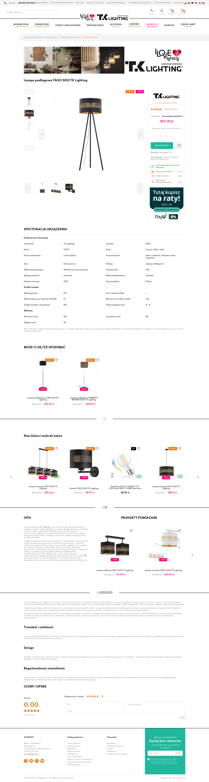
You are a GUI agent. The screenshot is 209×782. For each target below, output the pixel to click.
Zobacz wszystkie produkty (167, 103)
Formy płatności (73, 743)
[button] (29, 92)
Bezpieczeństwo (74, 751)
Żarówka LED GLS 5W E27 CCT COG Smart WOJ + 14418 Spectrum (125, 487)
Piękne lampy (188, 26)
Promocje (152, 26)
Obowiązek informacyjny (117, 754)
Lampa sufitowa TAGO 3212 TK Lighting (114, 570)
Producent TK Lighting (95, 2)
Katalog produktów (162, 2)
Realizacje (80, 2)
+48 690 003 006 (31, 751)
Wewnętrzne (21, 26)
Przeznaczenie (95, 26)
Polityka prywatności (115, 746)
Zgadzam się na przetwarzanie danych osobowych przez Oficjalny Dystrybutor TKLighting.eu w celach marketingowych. (164, 761)
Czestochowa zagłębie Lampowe (35, 2)
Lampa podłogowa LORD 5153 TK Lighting (43, 399)
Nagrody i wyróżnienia (116, 2)
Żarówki (134, 25)
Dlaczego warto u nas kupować (80, 759)
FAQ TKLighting (73, 765)
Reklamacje (111, 751)
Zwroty (110, 749)
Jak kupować (72, 754)
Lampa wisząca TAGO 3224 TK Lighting (163, 570)
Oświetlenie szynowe (67, 26)
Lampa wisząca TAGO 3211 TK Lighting (166, 487)
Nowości (169, 26)
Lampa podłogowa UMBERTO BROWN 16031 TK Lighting (84, 399)
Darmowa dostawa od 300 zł (79, 762)
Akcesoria (116, 26)
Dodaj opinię (172, 109)
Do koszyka (162, 146)
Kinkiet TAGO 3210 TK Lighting (84, 488)
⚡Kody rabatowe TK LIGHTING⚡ (140, 2)
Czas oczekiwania (74, 757)
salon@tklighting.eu (31, 754)
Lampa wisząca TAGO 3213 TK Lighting (43, 487)
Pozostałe (112, 737)
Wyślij (182, 717)
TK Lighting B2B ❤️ (180, 2)
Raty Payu (71, 749)
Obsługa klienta (75, 737)
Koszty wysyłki (73, 746)
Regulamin (111, 743)
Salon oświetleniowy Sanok (61, 2)
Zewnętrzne (42, 26)
